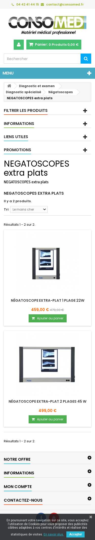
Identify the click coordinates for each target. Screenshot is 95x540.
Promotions (17, 150)
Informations (19, 123)
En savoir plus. (54, 534)
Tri (6, 209)
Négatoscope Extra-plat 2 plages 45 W (47, 401)
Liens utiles (16, 137)
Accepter (75, 534)
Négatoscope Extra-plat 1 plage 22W (47, 300)
